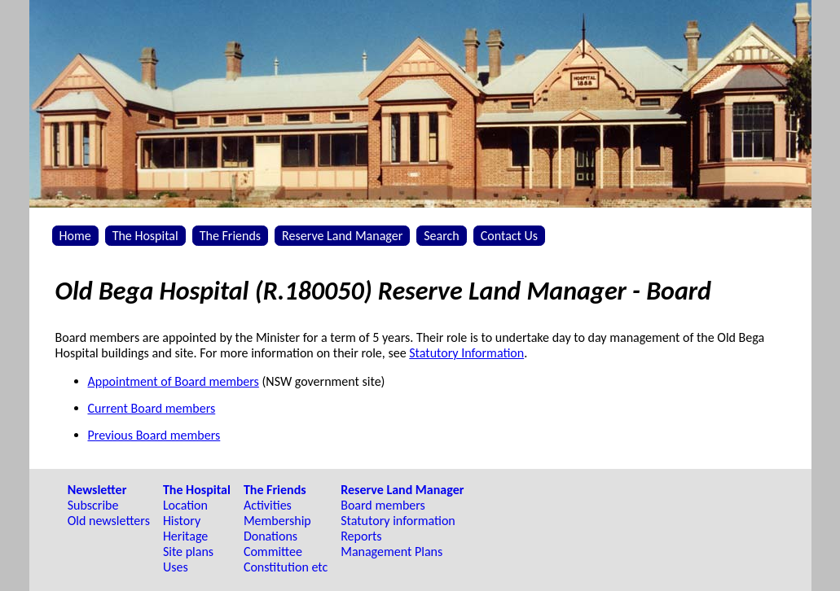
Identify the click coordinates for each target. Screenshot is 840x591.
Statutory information (398, 520)
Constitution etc (286, 567)
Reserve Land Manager (342, 235)
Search (442, 235)
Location (185, 505)
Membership (277, 520)
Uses (175, 567)
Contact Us (509, 235)
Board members (383, 505)
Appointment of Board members (173, 381)
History (181, 520)
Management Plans (391, 551)
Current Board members (152, 408)
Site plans (188, 551)
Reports (361, 536)
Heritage (185, 536)
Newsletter (97, 489)
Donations (270, 536)
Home (75, 235)
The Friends (230, 235)
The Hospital (145, 235)
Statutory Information (466, 353)
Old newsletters (109, 520)
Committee (273, 551)
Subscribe (93, 505)
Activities (268, 505)
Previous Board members (154, 435)
